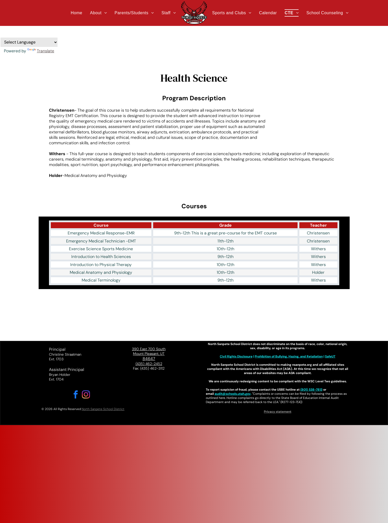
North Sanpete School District (103, 409)
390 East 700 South (149, 349)
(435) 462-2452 (149, 363)
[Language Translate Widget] (29, 42)
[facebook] (75, 395)
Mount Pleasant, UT (149, 353)
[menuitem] (76, 13)
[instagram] (86, 395)
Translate (40, 51)
